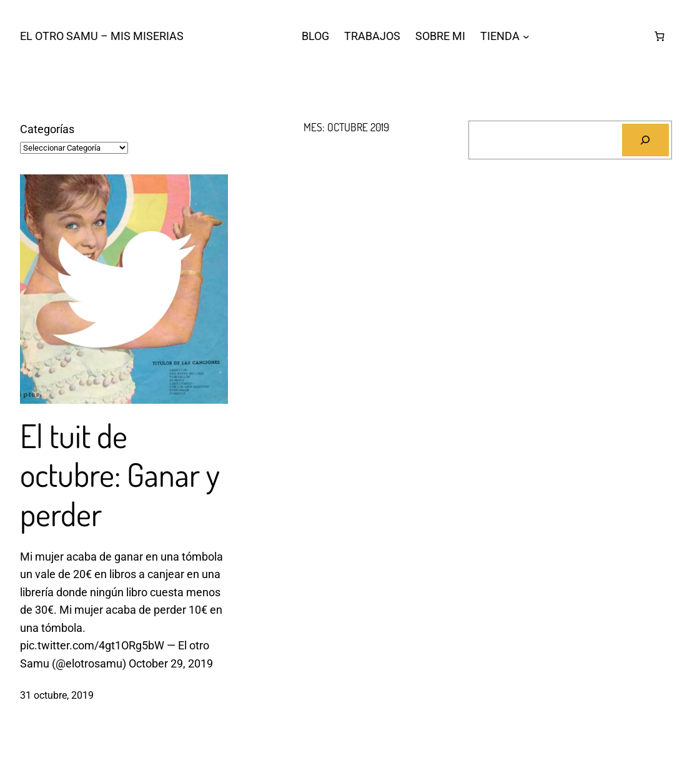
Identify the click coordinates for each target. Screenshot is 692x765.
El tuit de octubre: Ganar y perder (120, 474)
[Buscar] (645, 140)
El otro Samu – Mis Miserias (102, 36)
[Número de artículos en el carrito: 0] (660, 36)
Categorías (47, 129)
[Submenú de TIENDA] (526, 36)
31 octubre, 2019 (57, 695)
